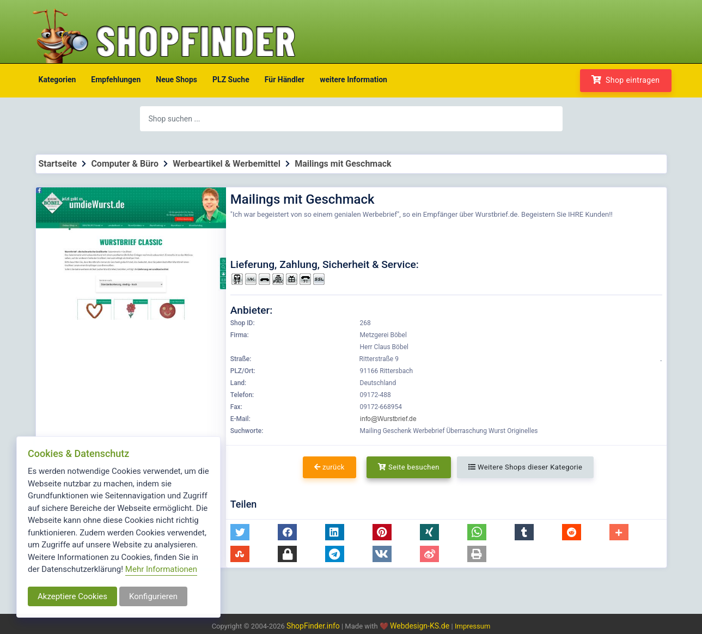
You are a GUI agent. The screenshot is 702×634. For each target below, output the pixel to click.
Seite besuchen (408, 467)
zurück (329, 467)
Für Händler (284, 79)
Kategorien (57, 79)
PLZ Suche (230, 79)
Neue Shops (176, 79)
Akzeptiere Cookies (72, 596)
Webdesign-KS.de (420, 625)
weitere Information (353, 79)
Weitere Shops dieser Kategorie (525, 467)
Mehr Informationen (161, 569)
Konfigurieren (153, 596)
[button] (239, 532)
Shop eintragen (625, 79)
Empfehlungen (116, 79)
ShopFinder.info (313, 625)
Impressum (472, 626)
